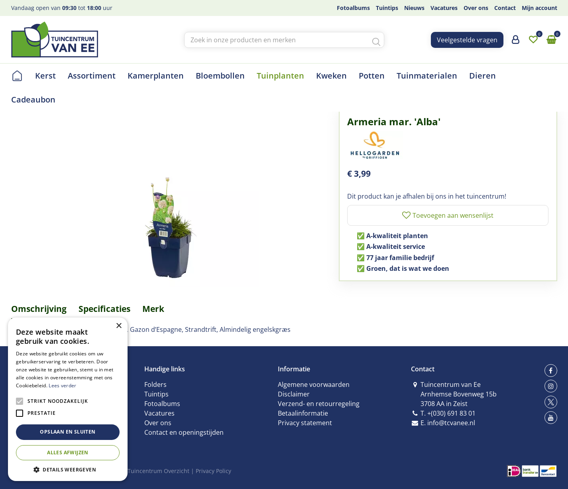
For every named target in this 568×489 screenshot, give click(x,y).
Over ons (157, 422)
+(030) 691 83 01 (451, 413)
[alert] (68, 399)
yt (550, 417)
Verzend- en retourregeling (319, 403)
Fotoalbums (162, 403)
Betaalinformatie (303, 413)
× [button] (119, 326)
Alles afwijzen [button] (67, 452)
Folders (155, 384)
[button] (68, 469)
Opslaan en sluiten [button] (67, 431)
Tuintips (156, 394)
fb (550, 370)
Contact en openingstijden (184, 432)
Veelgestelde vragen (467, 39)
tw (550, 402)
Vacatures (159, 413)
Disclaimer (294, 394)
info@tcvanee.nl (451, 422)
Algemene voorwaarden (314, 384)
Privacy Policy (213, 471)
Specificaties (104, 308)
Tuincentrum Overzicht (158, 471)
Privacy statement (305, 422)
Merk (153, 308)
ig (550, 386)
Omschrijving (39, 308)
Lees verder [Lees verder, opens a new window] (62, 385)
